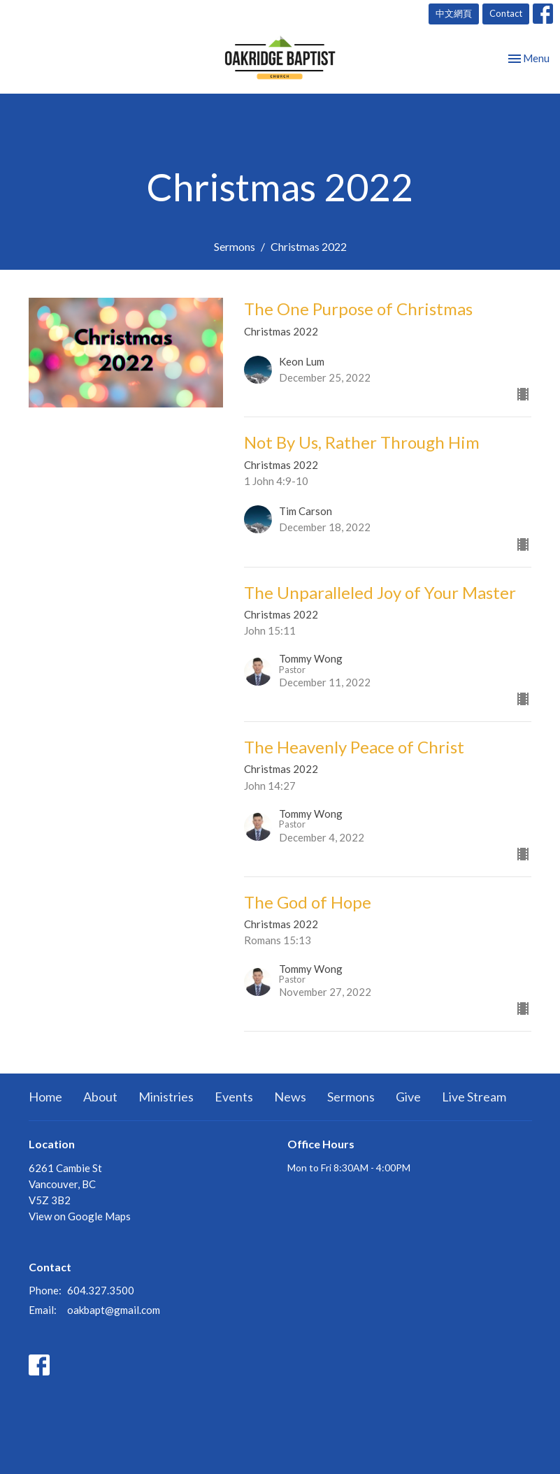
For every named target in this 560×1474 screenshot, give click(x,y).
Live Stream (474, 1096)
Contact (505, 13)
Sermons (234, 246)
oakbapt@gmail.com (113, 1309)
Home (45, 1096)
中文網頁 (454, 13)
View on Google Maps (80, 1216)
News (290, 1096)
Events (234, 1096)
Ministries (166, 1096)
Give (408, 1096)
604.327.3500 (100, 1290)
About (100, 1096)
